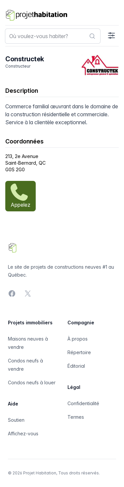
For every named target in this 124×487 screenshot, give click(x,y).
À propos (77, 339)
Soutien (16, 420)
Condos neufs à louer (32, 382)
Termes (75, 417)
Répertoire (79, 352)
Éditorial (76, 366)
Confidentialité (83, 403)
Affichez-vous (23, 433)
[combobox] (52, 36)
